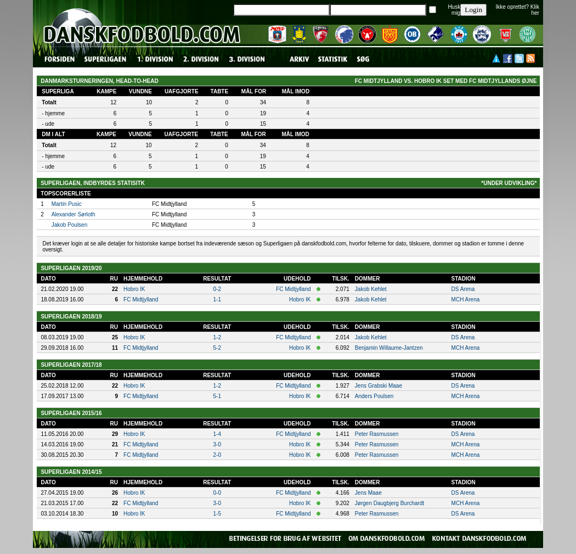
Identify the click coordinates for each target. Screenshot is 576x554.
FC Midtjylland (293, 289)
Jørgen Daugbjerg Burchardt (389, 503)
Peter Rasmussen (376, 434)
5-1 (217, 396)
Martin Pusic (67, 204)
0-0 (217, 493)
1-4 (217, 434)
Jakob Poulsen (70, 225)
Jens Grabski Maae (378, 386)
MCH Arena (465, 299)
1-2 (217, 337)
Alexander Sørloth (73, 214)
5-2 (217, 348)
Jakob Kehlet (371, 289)
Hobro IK (134, 289)
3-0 (217, 444)
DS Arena (463, 289)
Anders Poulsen (374, 396)
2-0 (217, 455)
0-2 (217, 289)
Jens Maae (368, 493)
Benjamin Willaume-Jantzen (389, 348)
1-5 (217, 514)
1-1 (217, 299)
